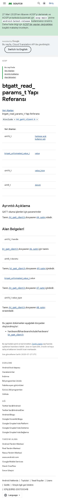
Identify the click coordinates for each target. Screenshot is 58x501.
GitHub (5, 394)
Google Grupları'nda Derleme (15, 428)
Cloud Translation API (24, 44)
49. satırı (41, 268)
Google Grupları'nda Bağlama (15, 432)
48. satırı (40, 307)
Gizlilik (7, 485)
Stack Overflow (9, 466)
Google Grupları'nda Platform (15, 423)
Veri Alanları (8, 110)
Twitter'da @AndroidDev (13, 410)
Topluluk (25, 480)
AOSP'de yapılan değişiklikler (38, 24)
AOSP (4, 61)
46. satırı (34, 249)
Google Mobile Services (12, 461)
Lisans (49, 480)
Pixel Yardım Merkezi (11, 448)
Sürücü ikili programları (12, 389)
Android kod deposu (11, 367)
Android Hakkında (10, 480)
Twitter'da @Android (11, 406)
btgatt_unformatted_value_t (17, 153)
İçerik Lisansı (37, 344)
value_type (40, 170)
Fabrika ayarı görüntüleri (13, 385)
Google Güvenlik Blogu (12, 419)
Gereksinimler (8, 372)
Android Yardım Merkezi (13, 444)
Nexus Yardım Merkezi (12, 453)
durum (38, 185)
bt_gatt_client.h (26, 119)
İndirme (5, 376)
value (37, 153)
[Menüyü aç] (4, 3)
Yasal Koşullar (38, 480)
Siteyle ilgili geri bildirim (22, 485)
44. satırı (41, 217)
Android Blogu (8, 414)
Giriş (51, 3)
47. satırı (40, 288)
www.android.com (10, 457)
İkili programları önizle (11, 381)
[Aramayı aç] (39, 3)
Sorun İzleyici (8, 470)
